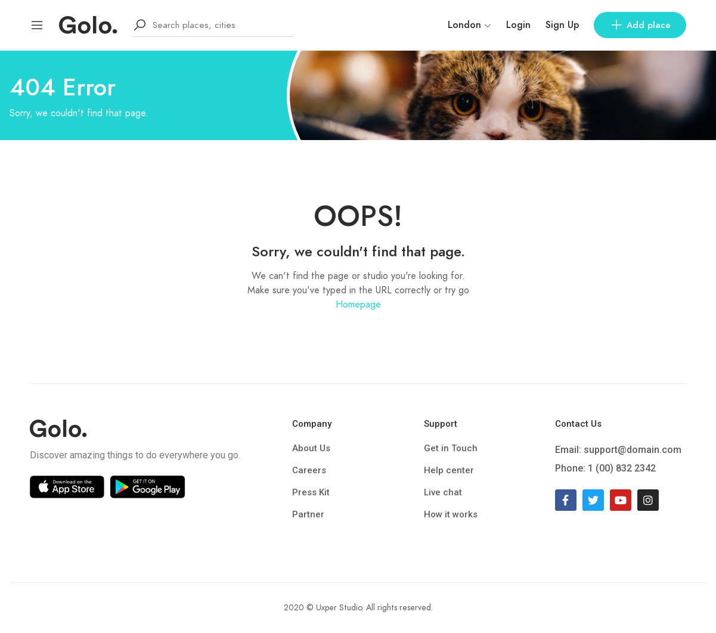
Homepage (358, 304)
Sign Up (562, 25)
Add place (640, 25)
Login (518, 25)
